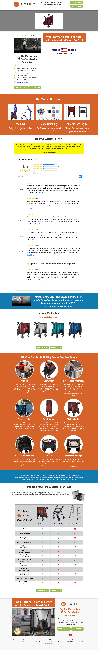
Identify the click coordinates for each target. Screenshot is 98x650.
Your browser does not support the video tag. (27, 45)
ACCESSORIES (77, 6)
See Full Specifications (23, 82)
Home (15, 639)
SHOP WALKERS (76, 2)
